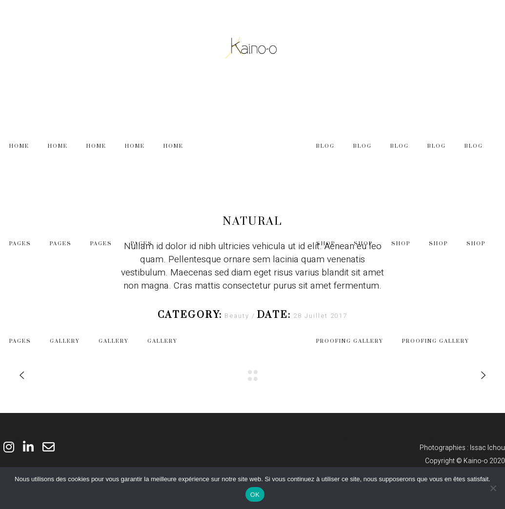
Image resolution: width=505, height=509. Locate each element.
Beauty (238, 315)
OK (255, 494)
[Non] (493, 488)
